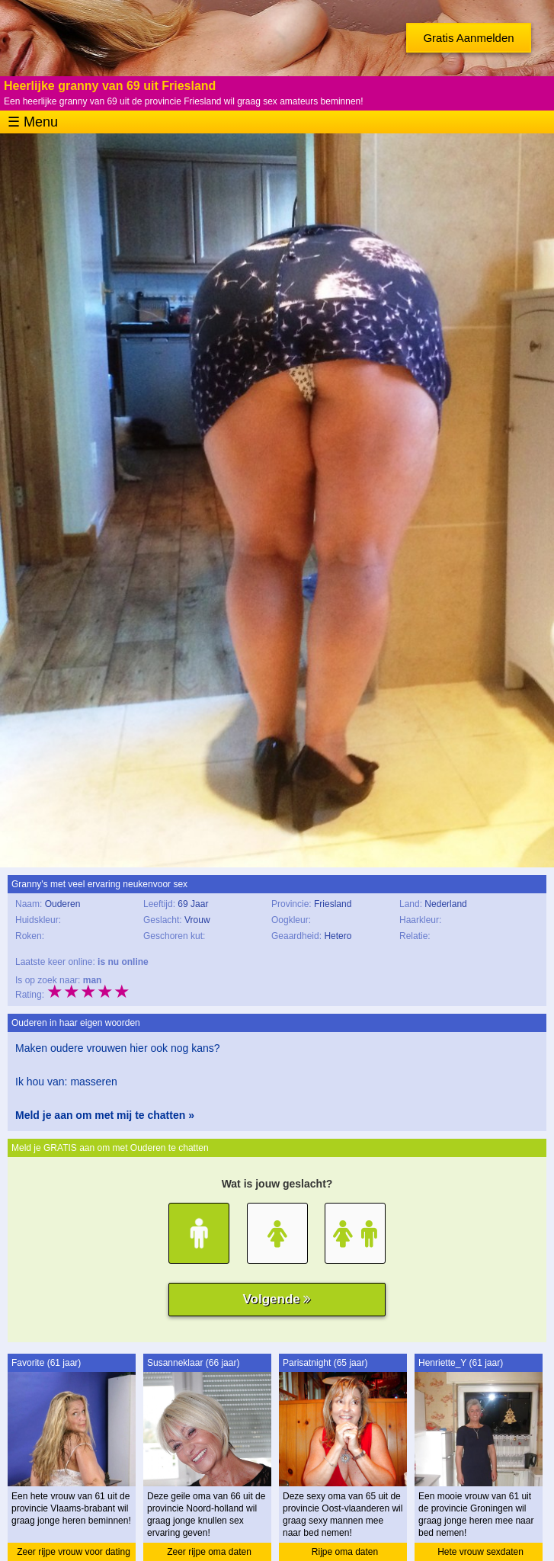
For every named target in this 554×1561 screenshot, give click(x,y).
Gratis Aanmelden (468, 37)
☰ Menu (33, 122)
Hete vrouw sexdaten (480, 1552)
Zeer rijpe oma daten (209, 1552)
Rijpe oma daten (345, 1552)
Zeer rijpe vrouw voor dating (73, 1552)
